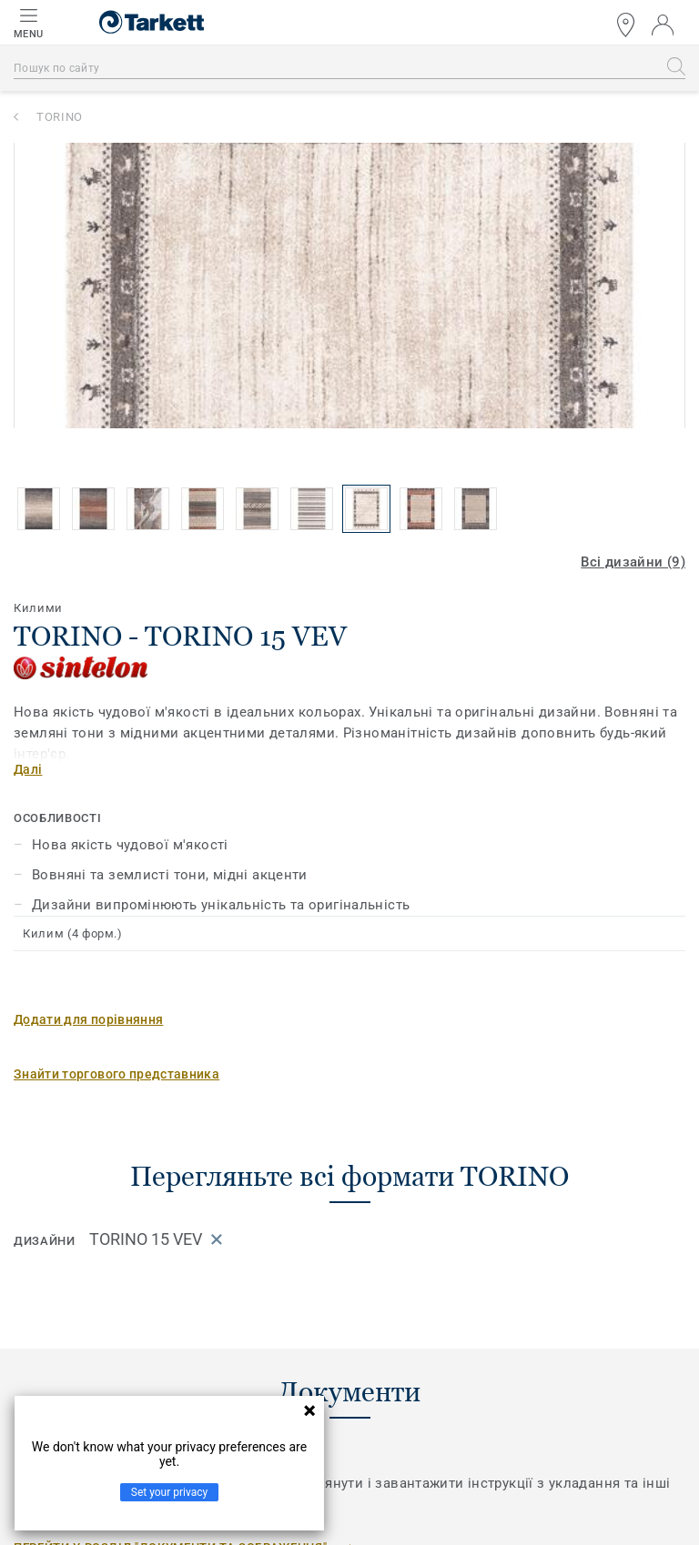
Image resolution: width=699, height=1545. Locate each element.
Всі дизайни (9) (633, 562)
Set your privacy (169, 1492)
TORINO (59, 117)
